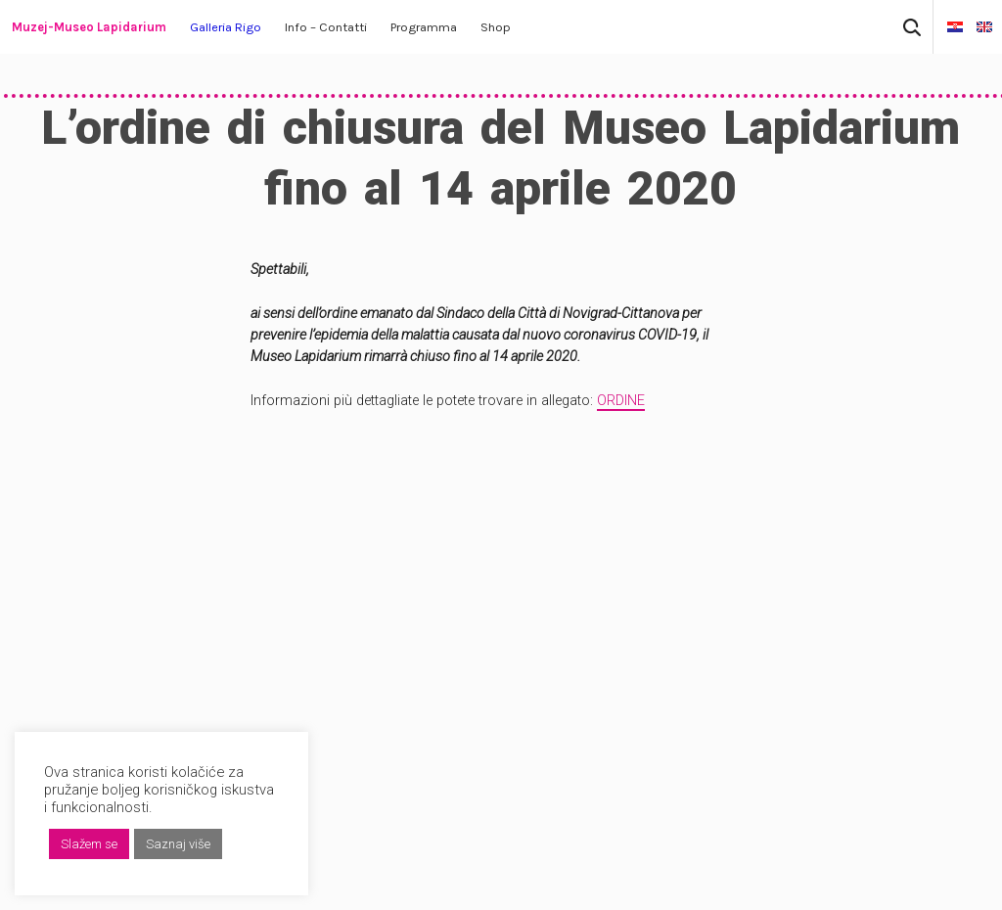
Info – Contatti (326, 27)
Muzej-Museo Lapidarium (89, 27)
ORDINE (621, 400)
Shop (495, 27)
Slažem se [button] (89, 844)
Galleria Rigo (225, 27)
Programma (423, 27)
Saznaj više (178, 844)
